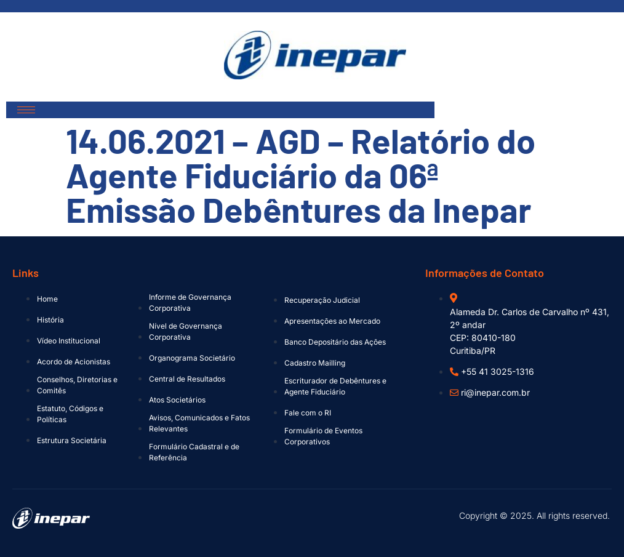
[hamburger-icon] (26, 110)
